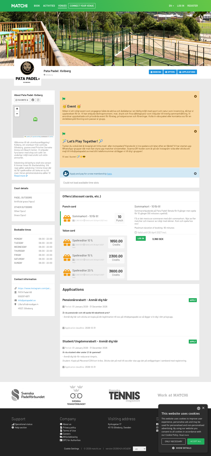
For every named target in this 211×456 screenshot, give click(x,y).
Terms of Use (68, 430)
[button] (35, 119)
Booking (156, 72)
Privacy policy (68, 427)
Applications (187, 72)
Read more (21, 175)
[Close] (195, 96)
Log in (141, 238)
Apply (193, 300)
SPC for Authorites (70, 440)
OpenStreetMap (36, 136)
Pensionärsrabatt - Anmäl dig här (84, 300)
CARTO (51, 136)
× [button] (203, 408)
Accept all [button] (196, 441)
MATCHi (19, 6)
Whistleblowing (69, 436)
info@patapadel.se (27, 300)
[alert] (183, 428)
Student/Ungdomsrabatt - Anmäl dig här (90, 341)
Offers (170, 72)
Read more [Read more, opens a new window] (184, 435)
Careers (65, 433)
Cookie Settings (71, 448)
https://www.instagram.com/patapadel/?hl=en (40, 288)
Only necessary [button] (173, 441)
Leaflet (27, 136)
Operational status (22, 424)
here (109, 173)
